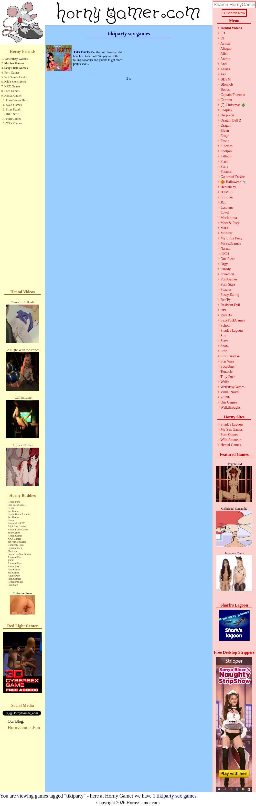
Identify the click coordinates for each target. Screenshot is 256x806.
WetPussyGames (232, 387)
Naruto (225, 248)
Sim (223, 336)
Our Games (228, 402)
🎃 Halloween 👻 (233, 182)
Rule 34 (226, 315)
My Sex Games (14, 63)
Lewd (224, 213)
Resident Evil (230, 305)
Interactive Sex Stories (19, 554)
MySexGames (230, 243)
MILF (224, 228)
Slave (224, 341)
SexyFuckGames (232, 320)
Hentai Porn (14, 501)
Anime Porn (14, 575)
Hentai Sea (13, 566)
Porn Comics (14, 578)
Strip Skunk (13, 109)
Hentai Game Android (19, 514)
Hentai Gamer (13, 95)
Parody (225, 269)
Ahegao (226, 49)
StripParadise (230, 356)
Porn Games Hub (16, 100)
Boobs (225, 90)
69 (222, 38)
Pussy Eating (229, 295)
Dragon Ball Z (230, 120)
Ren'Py (225, 300)
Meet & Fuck (230, 223)
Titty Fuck (227, 377)
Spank (224, 346)
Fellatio (225, 156)
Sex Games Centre (15, 77)
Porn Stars (13, 584)
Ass (223, 74)
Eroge (224, 136)
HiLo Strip (12, 114)
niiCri (224, 254)
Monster (226, 233)
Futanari (226, 172)
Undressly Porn (16, 544)
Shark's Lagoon (231, 331)
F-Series (226, 146)
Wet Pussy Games (16, 59)
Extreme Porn (15, 548)
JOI (223, 202)
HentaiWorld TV (16, 523)
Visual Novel (229, 392)
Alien (224, 54)
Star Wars (227, 361)
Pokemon (227, 274)
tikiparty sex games (177, 796)
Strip (223, 351)
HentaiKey (228, 187)
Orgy (224, 264)
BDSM (225, 79)
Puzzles (225, 289)
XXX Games (12, 86)
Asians (225, 69)
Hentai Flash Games (18, 529)
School (225, 325)
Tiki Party (82, 52)
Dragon (225, 125)
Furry (224, 166)
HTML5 (226, 192)
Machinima (228, 218)
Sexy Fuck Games (16, 68)
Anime (225, 59)
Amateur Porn (15, 557)
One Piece (227, 259)
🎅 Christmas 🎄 (233, 105)
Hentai (11, 508)
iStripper (226, 197)
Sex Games (13, 511)
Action (225, 43)
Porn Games (11, 72)
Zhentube (12, 551)
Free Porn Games (16, 504)
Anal (223, 64)
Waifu (224, 382)
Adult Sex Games (15, 82)
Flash (224, 161)
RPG (223, 310)
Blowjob (226, 84)
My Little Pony (231, 238)
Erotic (224, 141)
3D (222, 33)
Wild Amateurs (231, 440)
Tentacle (226, 372)
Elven (224, 131)
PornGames (228, 279)
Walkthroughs (230, 407)
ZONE (225, 397)
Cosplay (226, 110)
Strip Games (14, 532)
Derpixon (227, 115)
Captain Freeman (232, 95)
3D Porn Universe (17, 541)
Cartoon (226, 100)
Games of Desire (232, 177)
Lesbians (226, 207)
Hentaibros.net (15, 581)
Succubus (227, 366)
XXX (10, 560)
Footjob (226, 151)
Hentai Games (15, 535)
